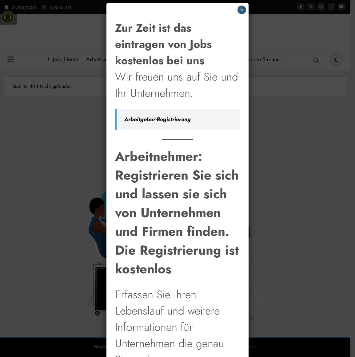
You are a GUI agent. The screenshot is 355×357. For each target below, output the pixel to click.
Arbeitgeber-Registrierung (157, 100)
